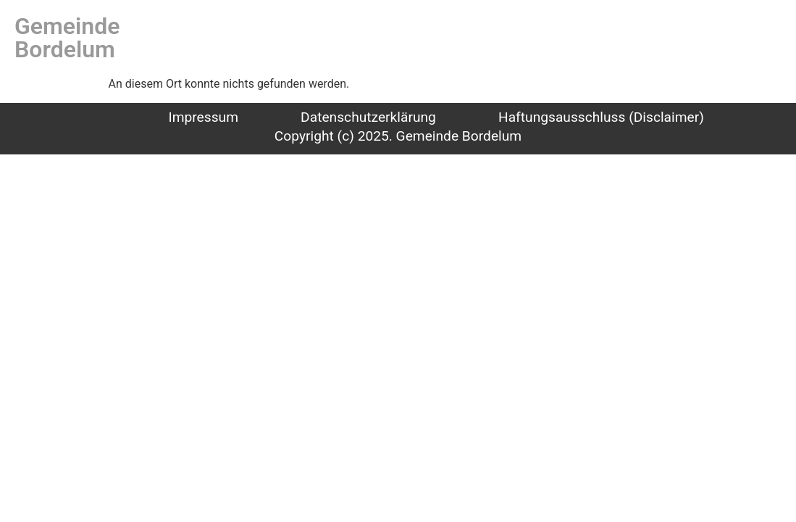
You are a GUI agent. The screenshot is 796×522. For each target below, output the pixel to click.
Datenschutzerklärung (368, 117)
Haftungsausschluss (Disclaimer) (601, 117)
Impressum (203, 117)
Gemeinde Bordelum (67, 37)
